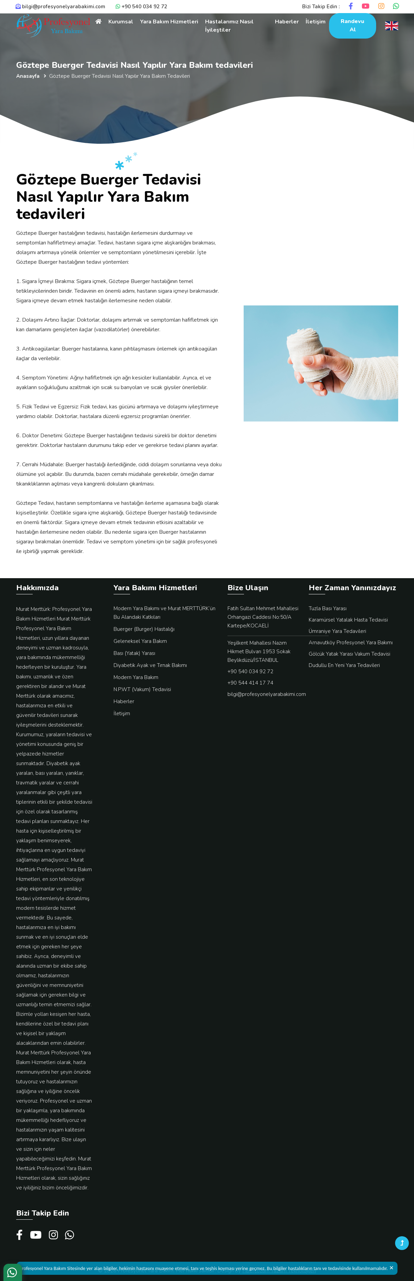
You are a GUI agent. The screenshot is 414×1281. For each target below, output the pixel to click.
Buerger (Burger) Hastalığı (144, 629)
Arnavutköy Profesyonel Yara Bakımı (351, 642)
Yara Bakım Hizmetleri (169, 21)
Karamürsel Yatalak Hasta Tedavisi (348, 619)
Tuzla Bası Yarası (328, 608)
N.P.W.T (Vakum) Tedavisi (142, 689)
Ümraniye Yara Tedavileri (337, 631)
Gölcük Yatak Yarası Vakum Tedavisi (349, 653)
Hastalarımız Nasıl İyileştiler (229, 26)
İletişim (316, 21)
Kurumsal (120, 21)
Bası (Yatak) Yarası (134, 653)
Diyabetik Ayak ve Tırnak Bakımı (150, 665)
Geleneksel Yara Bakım (140, 641)
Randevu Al (352, 25)
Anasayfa (28, 76)
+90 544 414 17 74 (250, 682)
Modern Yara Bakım (136, 677)
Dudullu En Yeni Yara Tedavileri (344, 665)
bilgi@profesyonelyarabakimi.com (60, 6)
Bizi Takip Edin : (321, 6)
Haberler (287, 21)
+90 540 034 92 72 (141, 6)
